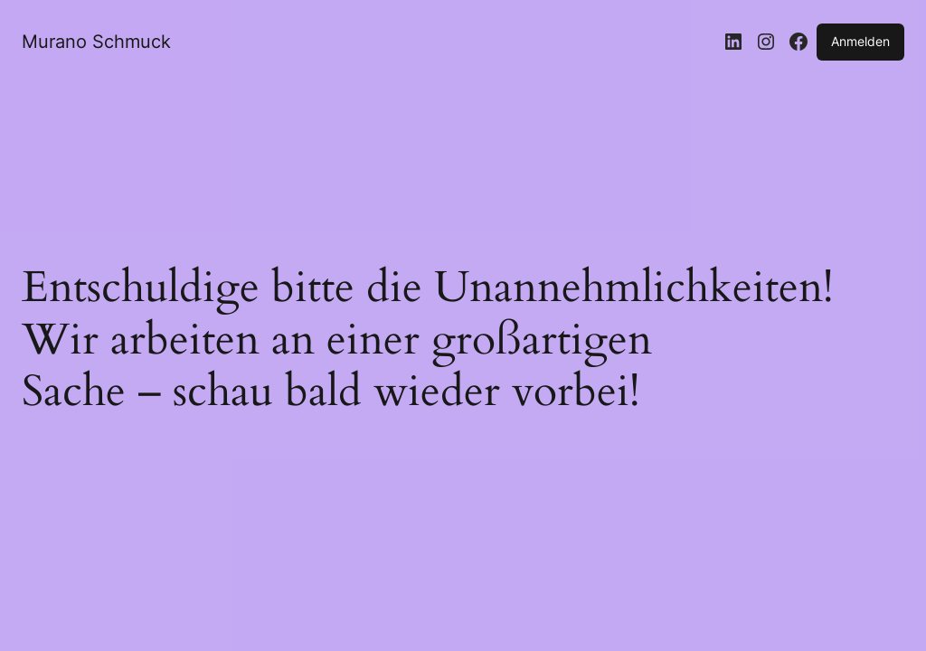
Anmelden (860, 41)
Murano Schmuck (96, 41)
